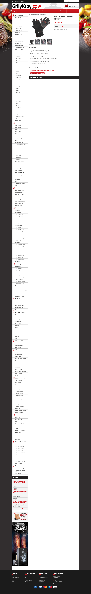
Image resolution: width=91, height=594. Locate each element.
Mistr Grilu (17, 90)
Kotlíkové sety (18, 347)
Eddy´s (17, 69)
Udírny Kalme (17, 129)
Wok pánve (17, 325)
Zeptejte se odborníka (59, 29)
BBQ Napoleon (18, 58)
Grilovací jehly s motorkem (20, 371)
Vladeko (40, 576)
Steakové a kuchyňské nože (20, 365)
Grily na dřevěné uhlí (19, 172)
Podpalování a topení (20, 415)
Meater (16, 352)
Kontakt (70, 11)
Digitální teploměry (19, 389)
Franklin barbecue (19, 77)
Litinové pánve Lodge (19, 329)
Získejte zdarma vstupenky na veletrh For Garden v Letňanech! (19, 482)
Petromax (17, 336)
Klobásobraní (61, 11)
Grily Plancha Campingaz (20, 255)
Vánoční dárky (18, 356)
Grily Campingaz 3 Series (20, 231)
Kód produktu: (56, 18)
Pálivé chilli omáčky (19, 34)
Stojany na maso (18, 360)
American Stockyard (19, 54)
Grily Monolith (18, 287)
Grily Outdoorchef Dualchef (20, 246)
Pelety (16, 421)
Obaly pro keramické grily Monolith (20, 294)
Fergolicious (18, 73)
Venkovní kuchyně (19, 465)
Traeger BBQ (18, 114)
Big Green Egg (18, 266)
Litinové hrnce (18, 323)
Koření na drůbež (19, 26)
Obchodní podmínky (15, 576)
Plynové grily (18, 207)
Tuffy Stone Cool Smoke (20, 116)
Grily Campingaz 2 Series (20, 233)
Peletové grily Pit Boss (19, 190)
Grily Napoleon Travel (19, 218)
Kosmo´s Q (18, 86)
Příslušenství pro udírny (19, 142)
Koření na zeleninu (19, 30)
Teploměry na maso (19, 386)
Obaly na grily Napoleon (20, 448)
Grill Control (17, 375)
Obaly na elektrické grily (19, 456)
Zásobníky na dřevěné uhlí (20, 430)
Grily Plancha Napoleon (20, 259)
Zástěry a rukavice (18, 380)
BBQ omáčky (17, 32)
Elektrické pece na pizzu (19, 305)
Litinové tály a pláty (18, 319)
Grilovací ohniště (19, 340)
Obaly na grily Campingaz (20, 454)
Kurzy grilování (18, 408)
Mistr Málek (18, 92)
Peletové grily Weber (19, 203)
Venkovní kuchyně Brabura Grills (20, 471)
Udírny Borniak (18, 127)
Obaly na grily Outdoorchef (20, 452)
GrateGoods (18, 79)
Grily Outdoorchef (18, 179)
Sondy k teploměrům (19, 399)
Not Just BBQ (18, 94)
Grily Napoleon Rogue (19, 214)
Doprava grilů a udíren (15, 577)
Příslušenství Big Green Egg (20, 281)
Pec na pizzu (18, 298)
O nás (27, 11)
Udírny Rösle (17, 133)
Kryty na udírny (18, 157)
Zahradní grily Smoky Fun (20, 183)
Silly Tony (17, 105)
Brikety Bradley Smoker (20, 163)
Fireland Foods (18, 75)
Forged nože (17, 367)
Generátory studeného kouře (20, 144)
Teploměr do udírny (19, 146)
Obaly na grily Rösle (19, 450)
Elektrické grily (18, 309)
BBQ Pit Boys (18, 60)
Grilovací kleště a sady (19, 354)
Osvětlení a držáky (18, 384)
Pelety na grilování (18, 205)
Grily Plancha (17, 253)
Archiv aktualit (25, 508)
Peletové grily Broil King (20, 194)
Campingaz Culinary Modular (20, 410)
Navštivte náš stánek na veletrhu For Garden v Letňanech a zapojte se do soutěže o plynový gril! (20, 501)
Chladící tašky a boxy (19, 412)
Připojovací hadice (19, 428)
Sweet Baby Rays (19, 109)
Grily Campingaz (18, 225)
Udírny (16, 122)
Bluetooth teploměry (19, 395)
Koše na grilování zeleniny (20, 362)
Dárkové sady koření (19, 45)
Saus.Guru (17, 103)
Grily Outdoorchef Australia (20, 244)
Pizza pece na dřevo (19, 303)
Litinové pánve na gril (19, 314)
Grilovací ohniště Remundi (20, 343)
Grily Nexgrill (17, 261)
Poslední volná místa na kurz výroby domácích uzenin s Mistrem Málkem (20, 491)
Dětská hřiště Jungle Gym (43, 577)
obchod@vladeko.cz (58, 581)
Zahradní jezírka (42, 578)
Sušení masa (18, 153)
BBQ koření (17, 36)
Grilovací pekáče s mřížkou (20, 358)
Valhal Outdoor (18, 338)
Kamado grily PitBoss (19, 296)
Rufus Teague (18, 101)
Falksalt (17, 71)
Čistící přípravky (18, 437)
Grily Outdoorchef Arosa (20, 248)
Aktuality (15, 477)
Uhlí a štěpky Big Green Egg (20, 272)
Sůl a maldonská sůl (19, 49)
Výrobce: (55, 19)
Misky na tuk (17, 439)
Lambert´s (17, 88)
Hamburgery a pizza (19, 401)
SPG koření (17, 39)
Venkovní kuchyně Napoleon (20, 468)
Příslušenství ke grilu (20, 378)
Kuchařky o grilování (19, 404)
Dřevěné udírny (18, 131)
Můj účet (13, 581)
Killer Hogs (18, 84)
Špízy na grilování (18, 369)
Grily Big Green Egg (19, 268)
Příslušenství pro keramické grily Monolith (21, 290)
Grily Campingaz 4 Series (20, 229)
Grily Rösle (17, 177)
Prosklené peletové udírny (20, 201)
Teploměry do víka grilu (20, 397)
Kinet (53, 591)
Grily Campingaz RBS (19, 227)
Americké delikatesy (19, 41)
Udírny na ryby (18, 168)
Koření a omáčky (19, 15)
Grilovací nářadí (18, 349)
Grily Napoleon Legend (20, 223)
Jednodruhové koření (19, 47)
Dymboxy (17, 140)
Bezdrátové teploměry (19, 391)
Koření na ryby (18, 28)
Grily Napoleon (18, 212)
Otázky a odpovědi (50, 11)
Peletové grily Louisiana (19, 196)
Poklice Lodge (18, 334)
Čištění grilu (18, 432)
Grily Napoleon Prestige (20, 216)
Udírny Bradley (18, 125)
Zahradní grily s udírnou (20, 199)
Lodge (16, 327)
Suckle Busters (18, 107)
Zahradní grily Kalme (19, 185)
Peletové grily (18, 188)
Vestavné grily (18, 473)
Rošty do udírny (18, 155)
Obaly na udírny (18, 459)
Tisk (66, 29)
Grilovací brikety (18, 419)
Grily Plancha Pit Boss (19, 257)
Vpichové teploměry (19, 393)
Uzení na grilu (18, 382)
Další (51, 42)
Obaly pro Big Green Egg (20, 270)
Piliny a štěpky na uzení (19, 161)
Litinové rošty (17, 316)
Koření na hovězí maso (20, 21)
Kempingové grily (19, 240)
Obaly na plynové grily (19, 446)
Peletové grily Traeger (19, 192)
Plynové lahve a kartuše (19, 423)
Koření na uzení (18, 120)
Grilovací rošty (18, 321)
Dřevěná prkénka (18, 373)
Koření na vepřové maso (20, 19)
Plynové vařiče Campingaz (20, 238)
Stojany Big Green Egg (19, 279)
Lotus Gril (17, 181)
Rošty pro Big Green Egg (20, 277)
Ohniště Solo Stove (19, 345)
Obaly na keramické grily (20, 461)
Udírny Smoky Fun (18, 170)
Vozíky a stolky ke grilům (20, 406)
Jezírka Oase (41, 581)
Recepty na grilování (37, 11)
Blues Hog (17, 62)
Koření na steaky (18, 24)
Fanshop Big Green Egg (20, 283)
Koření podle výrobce (19, 51)
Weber (17, 118)
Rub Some (17, 99)
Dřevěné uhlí (17, 417)
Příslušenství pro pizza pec (20, 307)
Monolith (17, 285)
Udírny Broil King (18, 138)
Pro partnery (27, 581)
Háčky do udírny (18, 148)
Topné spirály (18, 159)
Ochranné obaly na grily (20, 441)
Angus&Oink (18, 56)
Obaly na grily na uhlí (19, 444)
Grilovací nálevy (18, 43)
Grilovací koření (18, 17)
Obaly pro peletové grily (19, 463)
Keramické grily (18, 264)
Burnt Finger (18, 64)
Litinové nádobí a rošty (20, 312)
